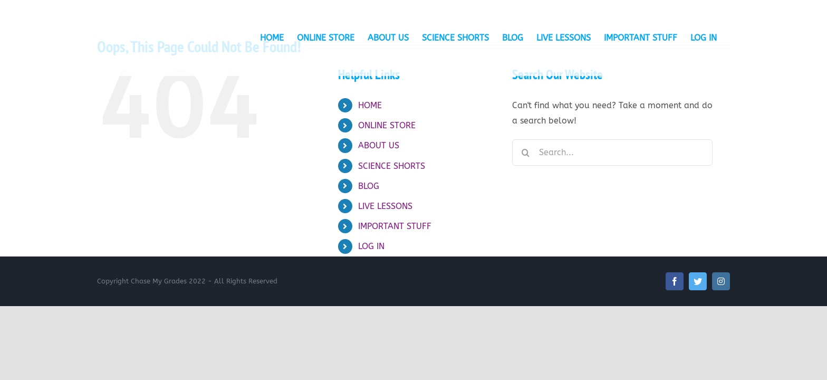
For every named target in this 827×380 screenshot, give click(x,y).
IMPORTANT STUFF (394, 226)
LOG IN (371, 246)
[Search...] (612, 152)
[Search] (525, 152)
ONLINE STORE (387, 125)
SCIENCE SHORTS (391, 166)
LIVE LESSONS (385, 206)
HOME (370, 105)
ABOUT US (378, 145)
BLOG (368, 186)
